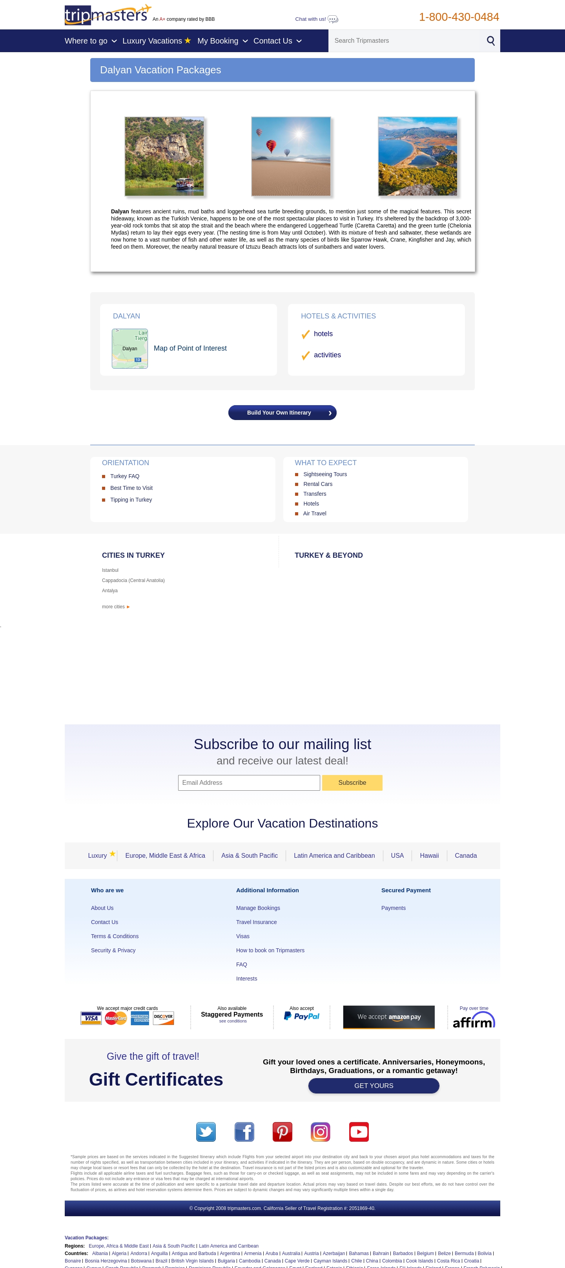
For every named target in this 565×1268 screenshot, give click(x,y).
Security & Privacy (113, 950)
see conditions (233, 1021)
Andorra (138, 1253)
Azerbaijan (334, 1253)
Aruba (272, 1253)
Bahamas (359, 1253)
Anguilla (159, 1253)
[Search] (404, 41)
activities (327, 355)
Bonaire (73, 1261)
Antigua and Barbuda (194, 1253)
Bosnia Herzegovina (106, 1261)
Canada (466, 855)
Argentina (230, 1253)
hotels (323, 334)
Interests (246, 978)
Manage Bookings (258, 908)
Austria (311, 1253)
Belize (444, 1253)
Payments (393, 908)
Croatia (471, 1261)
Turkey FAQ (124, 476)
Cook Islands (419, 1261)
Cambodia (250, 1261)
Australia (291, 1253)
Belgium (425, 1253)
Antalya (110, 590)
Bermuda (464, 1253)
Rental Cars (317, 484)
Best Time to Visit (131, 488)
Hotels (311, 503)
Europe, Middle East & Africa (165, 855)
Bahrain (381, 1253)
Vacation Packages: (87, 1238)
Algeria (119, 1253)
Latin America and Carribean (229, 1246)
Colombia (392, 1261)
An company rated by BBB (184, 19)
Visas (243, 936)
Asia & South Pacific (249, 855)
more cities (116, 606)
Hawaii (429, 855)
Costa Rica (448, 1261)
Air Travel (314, 513)
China (372, 1261)
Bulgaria (226, 1261)
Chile (356, 1261)
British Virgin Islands (192, 1261)
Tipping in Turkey (131, 500)
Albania (100, 1253)
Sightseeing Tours (325, 474)
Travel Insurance (256, 922)
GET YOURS (374, 1086)
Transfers (314, 494)
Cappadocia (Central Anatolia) (133, 580)
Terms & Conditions (115, 936)
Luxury (99, 855)
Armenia (253, 1253)
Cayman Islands (330, 1261)
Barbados (403, 1253)
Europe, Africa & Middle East (119, 1246)
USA (397, 855)
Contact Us (104, 922)
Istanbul (110, 570)
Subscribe (352, 782)
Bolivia (485, 1253)
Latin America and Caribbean (334, 855)
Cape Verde (297, 1261)
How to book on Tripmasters (270, 950)
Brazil (161, 1261)
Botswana (141, 1261)
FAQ (241, 964)
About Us (102, 908)
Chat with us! (317, 19)
